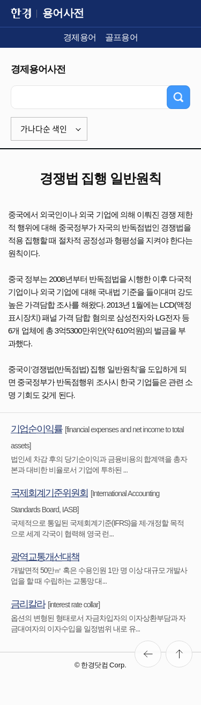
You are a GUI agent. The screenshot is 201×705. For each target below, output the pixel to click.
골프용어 (121, 37)
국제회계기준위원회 (49, 493)
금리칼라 (28, 604)
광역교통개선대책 (45, 556)
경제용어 (79, 37)
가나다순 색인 (43, 129)
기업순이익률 (36, 429)
